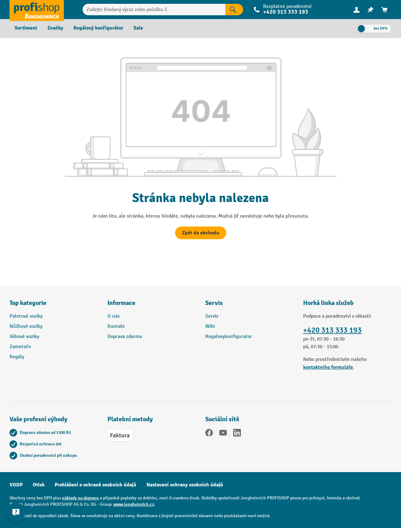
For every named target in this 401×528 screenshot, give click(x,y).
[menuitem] (357, 9)
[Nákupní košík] (384, 9)
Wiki (210, 326)
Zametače (20, 347)
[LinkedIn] (237, 434)
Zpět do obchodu (200, 233)
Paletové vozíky (26, 316)
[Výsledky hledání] (234, 9)
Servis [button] (214, 303)
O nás (113, 316)
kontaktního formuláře (328, 367)
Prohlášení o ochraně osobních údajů (95, 485)
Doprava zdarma (124, 337)
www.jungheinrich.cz (133, 504)
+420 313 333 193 (285, 12)
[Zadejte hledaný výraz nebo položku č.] (154, 9)
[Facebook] (209, 434)
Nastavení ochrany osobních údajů (184, 485)
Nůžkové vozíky (26, 326)
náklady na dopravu (80, 498)
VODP (16, 485)
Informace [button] (121, 303)
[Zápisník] (370, 9)
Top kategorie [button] (28, 303)
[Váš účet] (357, 9)
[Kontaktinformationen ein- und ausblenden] (15, 512)
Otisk (38, 485)
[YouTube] (223, 434)
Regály (17, 357)
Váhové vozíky (24, 337)
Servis (211, 316)
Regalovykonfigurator (228, 337)
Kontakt (116, 326)
